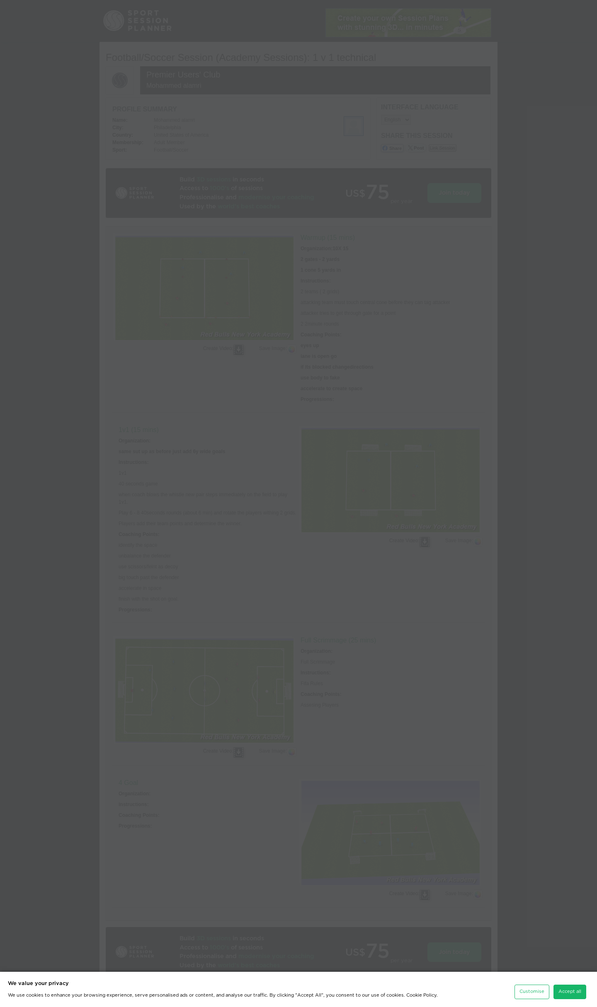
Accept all (569, 988)
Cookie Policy (421, 992)
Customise (531, 988)
